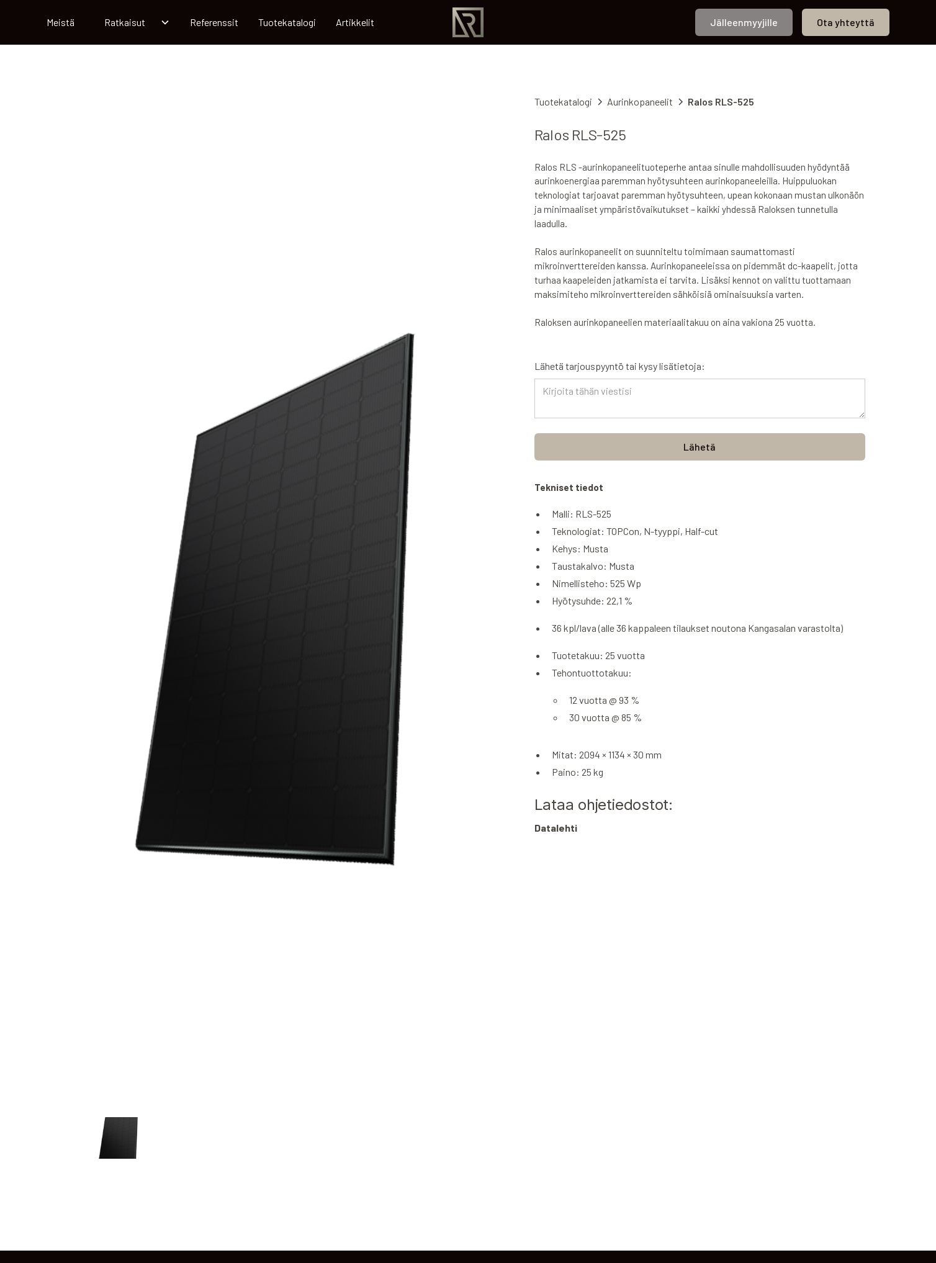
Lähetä (699, 446)
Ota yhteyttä (846, 22)
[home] (468, 22)
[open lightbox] (278, 599)
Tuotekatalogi (287, 22)
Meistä (60, 22)
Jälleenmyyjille (744, 22)
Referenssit (214, 22)
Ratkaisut (124, 22)
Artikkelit (355, 22)
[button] (132, 22)
